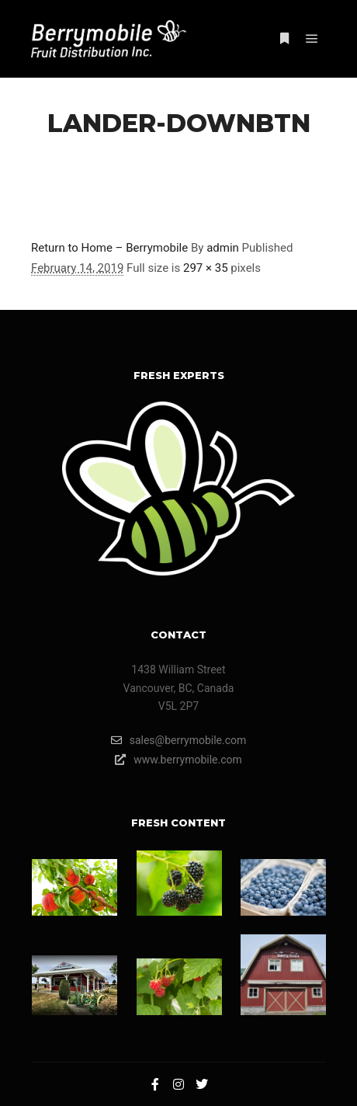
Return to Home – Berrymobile (109, 248)
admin (222, 248)
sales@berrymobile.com (179, 740)
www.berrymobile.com (178, 759)
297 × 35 (205, 268)
